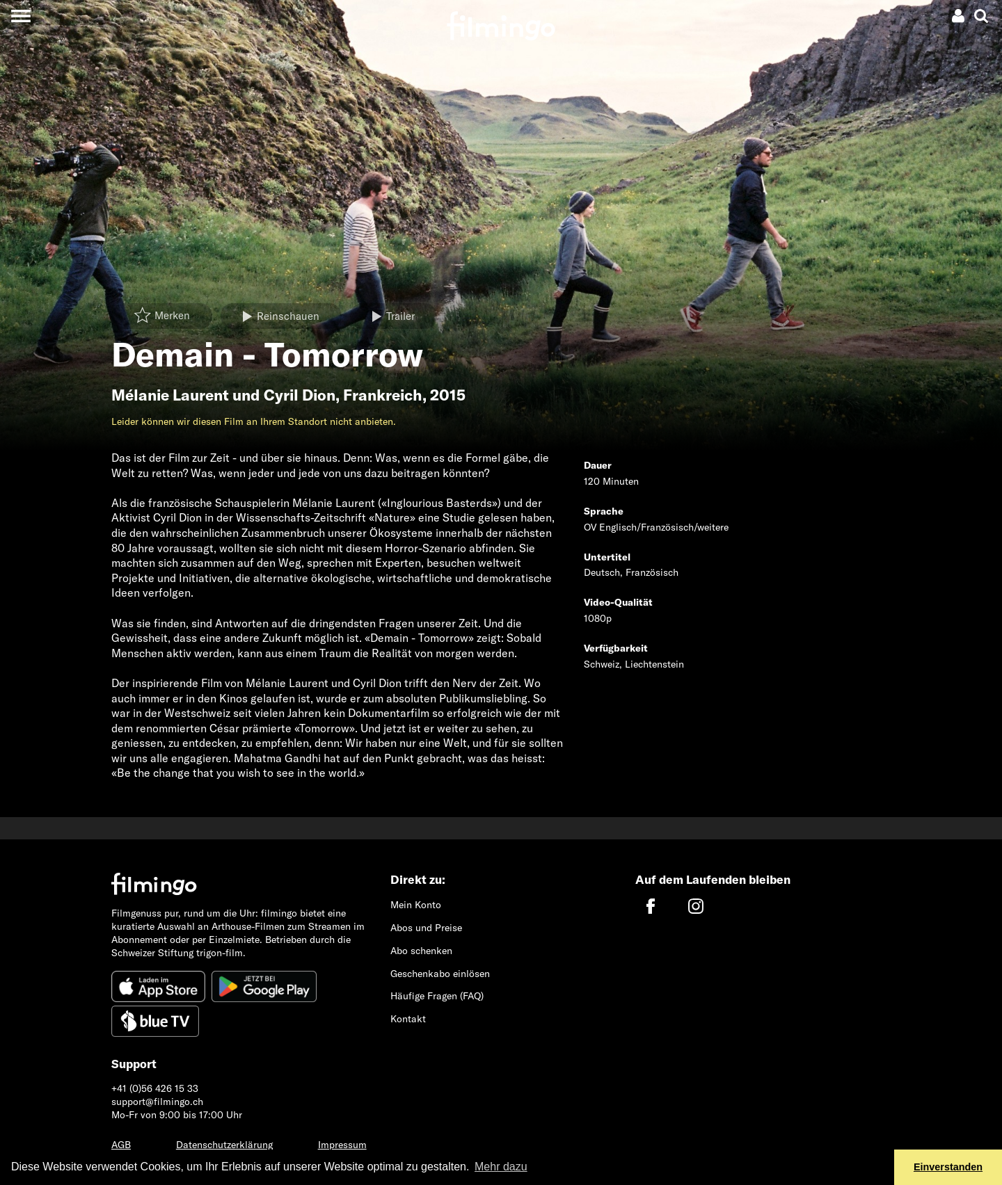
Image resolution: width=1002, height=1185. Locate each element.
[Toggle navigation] (20, 15)
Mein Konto (415, 904)
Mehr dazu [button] (501, 1166)
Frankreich (382, 395)
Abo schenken (421, 950)
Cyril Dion (299, 395)
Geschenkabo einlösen (440, 973)
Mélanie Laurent (170, 395)
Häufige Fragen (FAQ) (437, 996)
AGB (121, 1144)
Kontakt (408, 1019)
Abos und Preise (426, 927)
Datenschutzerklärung (224, 1144)
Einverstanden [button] (948, 1166)
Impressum (342, 1144)
